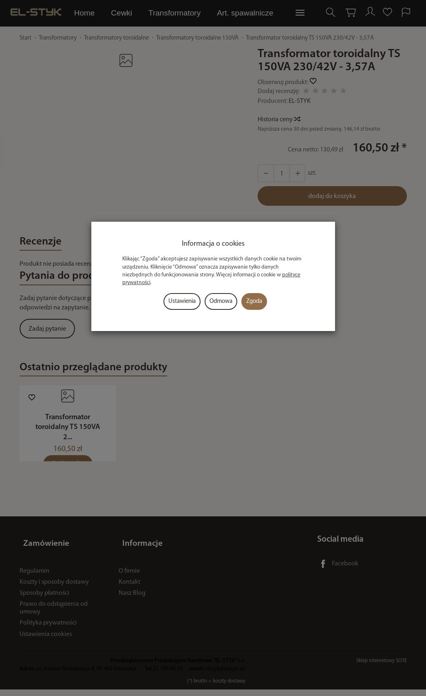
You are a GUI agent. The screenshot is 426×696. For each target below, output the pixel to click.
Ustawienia (182, 301)
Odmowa (221, 301)
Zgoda (254, 301)
